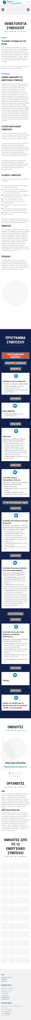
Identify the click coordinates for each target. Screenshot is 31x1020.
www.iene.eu (4, 981)
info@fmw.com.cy (5, 997)
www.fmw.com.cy (5, 999)
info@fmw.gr (7, 1013)
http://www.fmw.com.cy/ (6, 977)
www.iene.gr (4, 979)
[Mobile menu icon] (29, 2)
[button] (9, 772)
